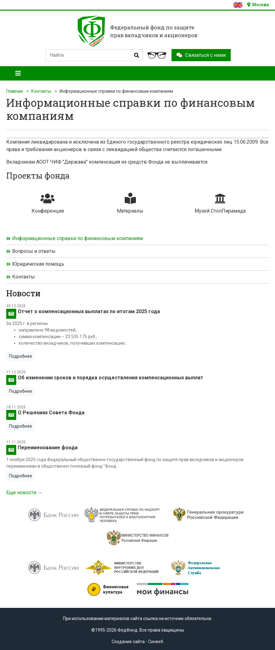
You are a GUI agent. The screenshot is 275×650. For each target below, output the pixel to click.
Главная (14, 91)
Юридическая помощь (38, 264)
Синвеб (155, 641)
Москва (258, 4)
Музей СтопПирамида (220, 203)
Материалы (130, 203)
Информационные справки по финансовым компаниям (77, 238)
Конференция (47, 203)
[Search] (94, 55)
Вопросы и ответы (33, 251)
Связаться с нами (201, 55)
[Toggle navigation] (18, 73)
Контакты (41, 91)
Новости (23, 293)
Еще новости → (24, 492)
